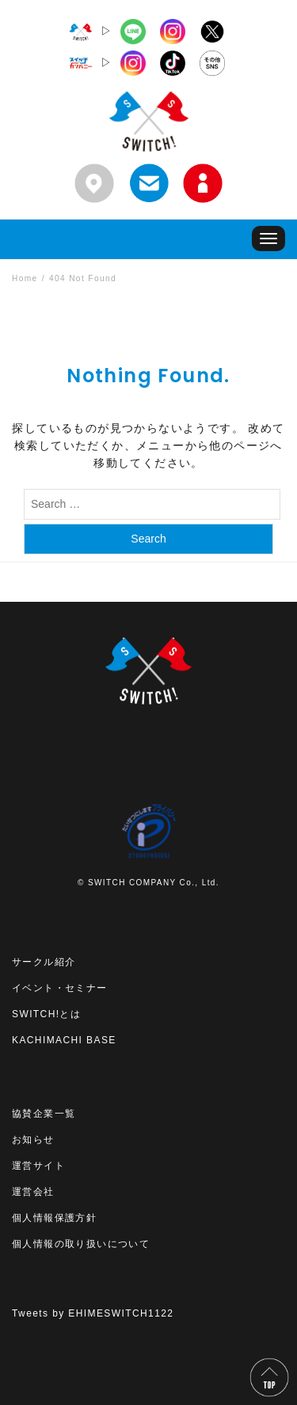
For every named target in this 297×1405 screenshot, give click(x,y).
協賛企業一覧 (43, 1113)
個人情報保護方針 (54, 1217)
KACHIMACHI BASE (64, 1040)
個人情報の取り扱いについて (81, 1243)
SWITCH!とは (46, 1014)
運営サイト (38, 1165)
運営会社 (33, 1191)
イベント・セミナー (60, 988)
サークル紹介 (43, 961)
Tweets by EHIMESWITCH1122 (92, 1313)
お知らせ (33, 1139)
